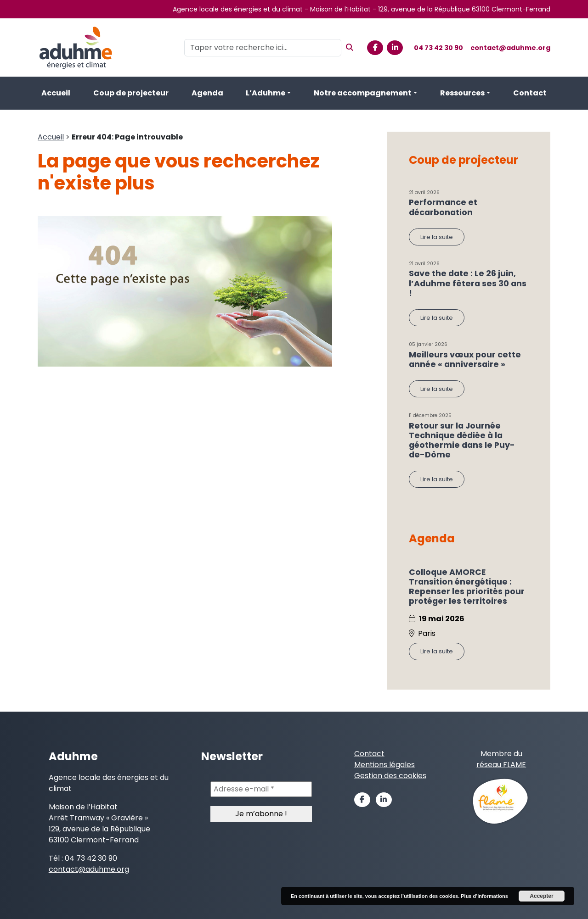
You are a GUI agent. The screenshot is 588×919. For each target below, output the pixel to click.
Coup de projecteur (131, 93)
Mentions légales (384, 764)
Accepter (541, 896)
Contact (530, 93)
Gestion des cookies (390, 775)
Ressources (462, 93)
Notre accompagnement (363, 93)
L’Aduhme (265, 93)
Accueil (55, 93)
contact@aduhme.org (510, 47)
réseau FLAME (501, 764)
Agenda (207, 93)
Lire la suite (436, 237)
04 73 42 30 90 (438, 47)
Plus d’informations (484, 896)
